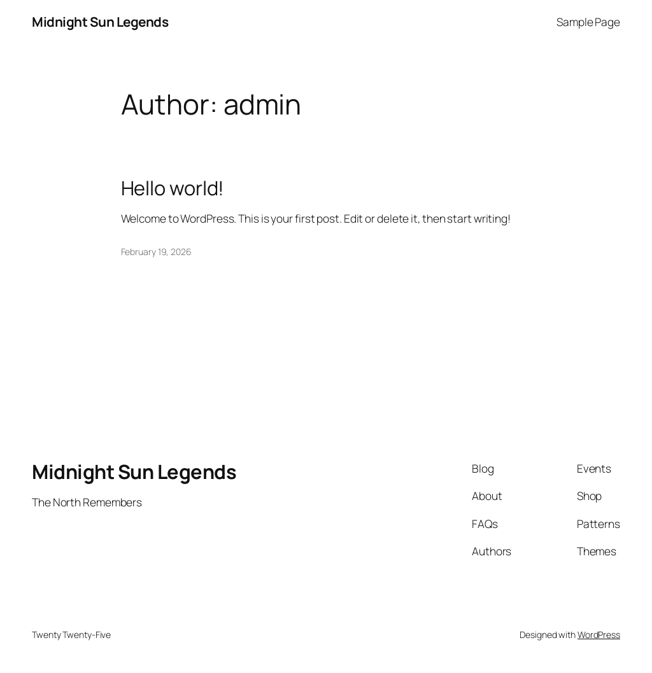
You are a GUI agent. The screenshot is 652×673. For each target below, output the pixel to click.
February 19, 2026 (156, 252)
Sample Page (588, 21)
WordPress (599, 634)
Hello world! (173, 188)
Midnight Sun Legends (100, 22)
